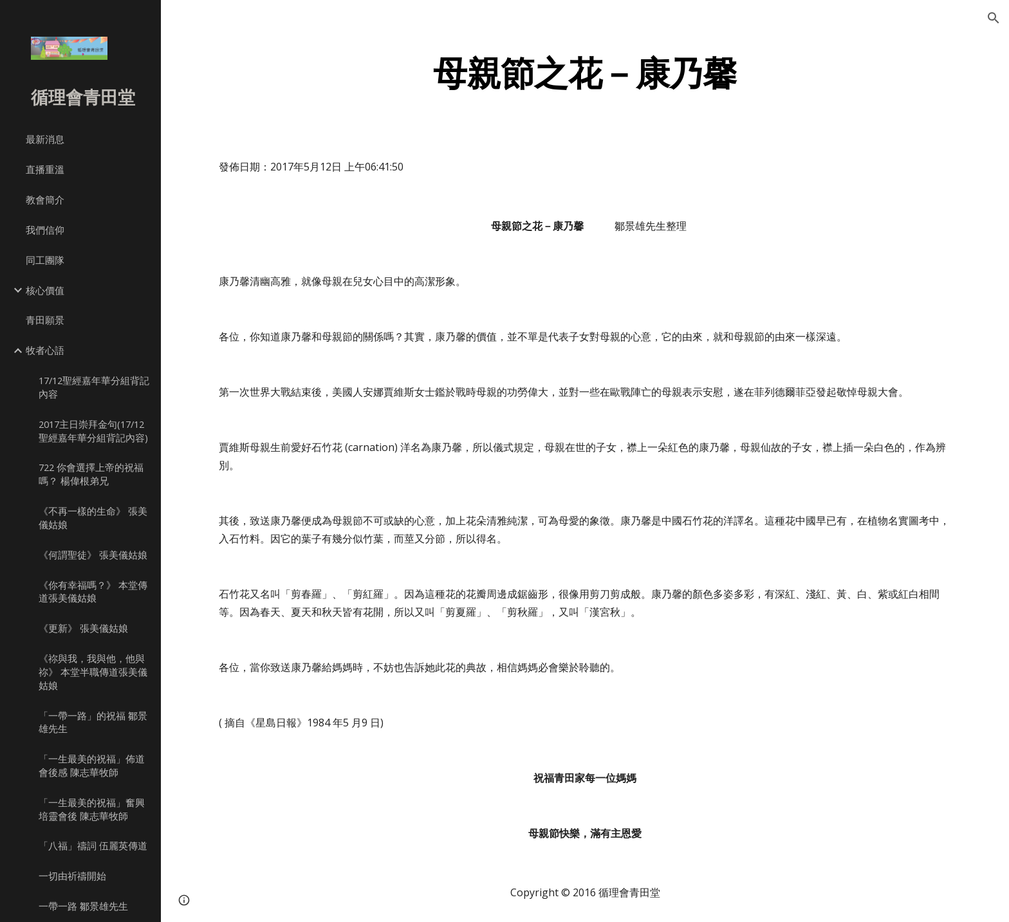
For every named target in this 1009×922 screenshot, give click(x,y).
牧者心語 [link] (45, 350)
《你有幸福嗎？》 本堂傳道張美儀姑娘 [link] (93, 591)
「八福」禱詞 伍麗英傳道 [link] (93, 845)
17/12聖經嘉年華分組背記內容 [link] (94, 387)
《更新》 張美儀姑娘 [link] (83, 628)
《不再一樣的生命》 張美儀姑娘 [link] (93, 517)
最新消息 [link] (45, 139)
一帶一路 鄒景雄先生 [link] (83, 905)
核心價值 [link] (45, 290)
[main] (585, 73)
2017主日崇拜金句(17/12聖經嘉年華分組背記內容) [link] (93, 431)
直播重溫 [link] (45, 169)
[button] (993, 18)
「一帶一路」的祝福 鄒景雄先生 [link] (93, 722)
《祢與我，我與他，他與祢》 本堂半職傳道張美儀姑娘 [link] (93, 672)
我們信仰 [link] (45, 229)
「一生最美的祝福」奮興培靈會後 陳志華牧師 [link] (92, 809)
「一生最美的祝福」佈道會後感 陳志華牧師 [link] (92, 765)
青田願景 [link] (45, 319)
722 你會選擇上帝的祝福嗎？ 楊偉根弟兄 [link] (91, 474)
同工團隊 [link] (45, 260)
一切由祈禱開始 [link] (72, 875)
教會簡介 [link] (45, 199)
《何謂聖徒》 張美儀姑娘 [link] (93, 554)
